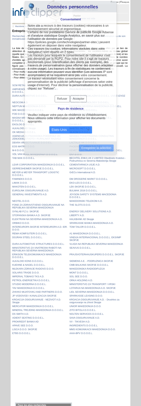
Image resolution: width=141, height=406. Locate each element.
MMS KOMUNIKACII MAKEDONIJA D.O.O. (92, 329)
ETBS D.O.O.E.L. (21, 333)
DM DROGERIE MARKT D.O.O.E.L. (88, 179)
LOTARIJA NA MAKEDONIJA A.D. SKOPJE (92, 288)
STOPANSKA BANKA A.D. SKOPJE (31, 215)
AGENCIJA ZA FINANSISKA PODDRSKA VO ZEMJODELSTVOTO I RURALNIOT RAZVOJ (36, 137)
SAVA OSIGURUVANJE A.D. (84, 317)
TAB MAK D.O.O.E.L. (23, 158)
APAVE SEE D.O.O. (22, 325)
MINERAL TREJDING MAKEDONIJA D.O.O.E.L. (38, 310)
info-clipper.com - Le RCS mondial (38, 11)
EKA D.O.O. (75, 154)
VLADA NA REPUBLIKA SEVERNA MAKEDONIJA (96, 244)
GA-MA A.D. (75, 124)
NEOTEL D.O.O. (21, 201)
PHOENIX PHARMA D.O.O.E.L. (86, 146)
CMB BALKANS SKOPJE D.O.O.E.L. (89, 265)
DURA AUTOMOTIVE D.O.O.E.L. (30, 95)
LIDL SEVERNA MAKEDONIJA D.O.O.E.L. (92, 291)
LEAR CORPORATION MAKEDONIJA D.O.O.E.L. (38, 164)
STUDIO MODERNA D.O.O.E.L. (29, 284)
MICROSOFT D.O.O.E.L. (82, 168)
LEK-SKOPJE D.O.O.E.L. (82, 186)
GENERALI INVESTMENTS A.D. (29, 194)
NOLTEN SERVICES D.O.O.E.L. (86, 314)
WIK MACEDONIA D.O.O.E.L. (28, 110)
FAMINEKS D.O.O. (22, 179)
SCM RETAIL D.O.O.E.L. (25, 85)
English (114, 2)
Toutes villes (39, 26)
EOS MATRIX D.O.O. (23, 146)
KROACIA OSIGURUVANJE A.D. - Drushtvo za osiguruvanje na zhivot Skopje (94, 301)
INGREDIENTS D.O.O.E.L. (83, 325)
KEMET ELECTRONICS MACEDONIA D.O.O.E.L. (95, 150)
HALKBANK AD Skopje (81, 219)
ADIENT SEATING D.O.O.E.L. (28, 317)
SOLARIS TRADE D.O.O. (25, 272)
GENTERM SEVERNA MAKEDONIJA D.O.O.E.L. (95, 106)
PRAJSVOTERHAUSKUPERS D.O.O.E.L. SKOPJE (96, 254)
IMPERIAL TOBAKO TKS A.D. (28, 276)
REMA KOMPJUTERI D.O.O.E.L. (29, 233)
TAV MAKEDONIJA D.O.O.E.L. (28, 288)
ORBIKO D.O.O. (21, 223)
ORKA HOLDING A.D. (81, 280)
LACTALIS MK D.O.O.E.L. (83, 142)
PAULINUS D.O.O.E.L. (81, 89)
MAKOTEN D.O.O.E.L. (24, 186)
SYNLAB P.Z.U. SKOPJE (25, 211)
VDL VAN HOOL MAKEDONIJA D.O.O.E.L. (35, 154)
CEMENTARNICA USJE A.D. (84, 164)
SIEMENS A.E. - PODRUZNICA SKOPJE (91, 261)
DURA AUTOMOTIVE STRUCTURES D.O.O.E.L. (38, 244)
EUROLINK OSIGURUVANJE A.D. (30, 190)
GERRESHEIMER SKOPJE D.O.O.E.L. (33, 168)
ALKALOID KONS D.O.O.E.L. (28, 261)
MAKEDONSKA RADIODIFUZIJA (87, 268)
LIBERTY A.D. (76, 215)
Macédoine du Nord (23, 26)
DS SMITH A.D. (20, 314)
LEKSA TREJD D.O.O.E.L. (83, 110)
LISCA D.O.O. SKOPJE (24, 329)
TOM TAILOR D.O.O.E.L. (82, 226)
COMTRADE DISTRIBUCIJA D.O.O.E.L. (90, 117)
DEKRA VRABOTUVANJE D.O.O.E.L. (32, 142)
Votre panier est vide (84, 18)
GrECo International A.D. (82, 172)
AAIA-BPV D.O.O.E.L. (81, 333)
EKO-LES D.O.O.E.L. (80, 182)
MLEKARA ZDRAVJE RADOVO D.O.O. (33, 268)
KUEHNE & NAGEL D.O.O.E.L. (29, 265)
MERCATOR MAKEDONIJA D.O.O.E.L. (33, 306)
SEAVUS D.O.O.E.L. (80, 247)
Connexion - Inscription (85, 9)
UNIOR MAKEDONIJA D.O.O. (85, 306)
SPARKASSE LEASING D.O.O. (86, 295)
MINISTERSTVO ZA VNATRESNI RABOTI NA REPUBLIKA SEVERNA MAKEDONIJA (36, 249)
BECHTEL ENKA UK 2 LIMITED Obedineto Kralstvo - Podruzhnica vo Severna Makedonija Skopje (97, 159)
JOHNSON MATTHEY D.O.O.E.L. (87, 114)
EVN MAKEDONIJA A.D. (82, 85)
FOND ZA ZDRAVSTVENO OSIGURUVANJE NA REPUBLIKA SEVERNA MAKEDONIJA (38, 206)
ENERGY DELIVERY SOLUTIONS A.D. (90, 211)
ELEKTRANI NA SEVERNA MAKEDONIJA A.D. (37, 219)
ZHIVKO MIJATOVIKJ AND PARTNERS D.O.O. (37, 291)
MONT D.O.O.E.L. (79, 272)
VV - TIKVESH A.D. (79, 321)
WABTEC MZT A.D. (79, 128)
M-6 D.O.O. (18, 150)
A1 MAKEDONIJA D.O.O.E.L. (85, 233)
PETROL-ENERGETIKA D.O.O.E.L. (31, 280)
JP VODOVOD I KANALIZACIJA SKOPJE (34, 295)
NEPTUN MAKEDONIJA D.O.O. (29, 106)
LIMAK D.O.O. (20, 182)
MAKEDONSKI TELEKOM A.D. (85, 201)
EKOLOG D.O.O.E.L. (23, 124)
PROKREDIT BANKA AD (25, 321)
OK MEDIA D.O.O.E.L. (24, 132)
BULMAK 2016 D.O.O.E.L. (83, 190)
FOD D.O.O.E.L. (21, 114)
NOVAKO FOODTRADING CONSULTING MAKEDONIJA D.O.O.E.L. (91, 137)
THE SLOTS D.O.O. (80, 204)
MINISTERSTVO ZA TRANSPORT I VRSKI (92, 284)
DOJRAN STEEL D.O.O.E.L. (27, 237)
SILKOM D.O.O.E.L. (80, 132)
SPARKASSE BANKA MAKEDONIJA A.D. (91, 223)
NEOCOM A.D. (20, 102)
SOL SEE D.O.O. (78, 276)
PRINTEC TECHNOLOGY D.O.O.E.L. (89, 102)
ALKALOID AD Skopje (24, 128)
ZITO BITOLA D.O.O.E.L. (82, 310)
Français (124, 2)
